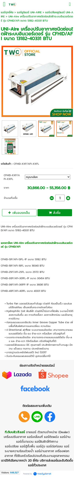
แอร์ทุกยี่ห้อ (7, 12)
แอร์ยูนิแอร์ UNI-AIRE (29, 12)
